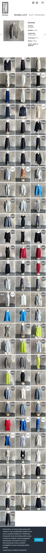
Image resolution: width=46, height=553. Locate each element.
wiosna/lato (20, 15)
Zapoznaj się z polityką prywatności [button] (15, 550)
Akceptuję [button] (38, 540)
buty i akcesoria (37, 15)
